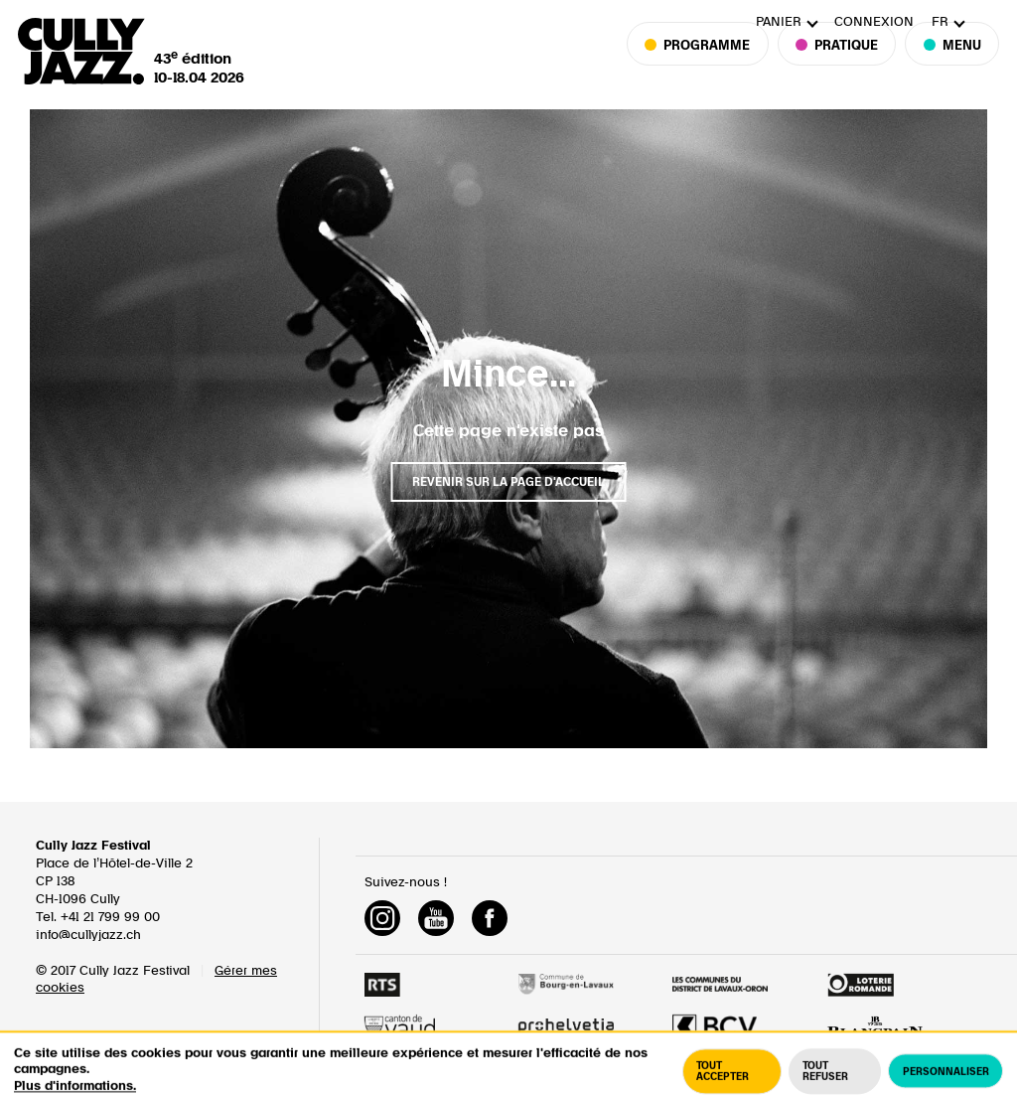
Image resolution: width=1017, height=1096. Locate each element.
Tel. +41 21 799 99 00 (98, 917)
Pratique (837, 71)
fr (940, 22)
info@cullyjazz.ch (88, 935)
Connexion (874, 22)
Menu (952, 71)
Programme (706, 71)
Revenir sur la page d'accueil (508, 482)
